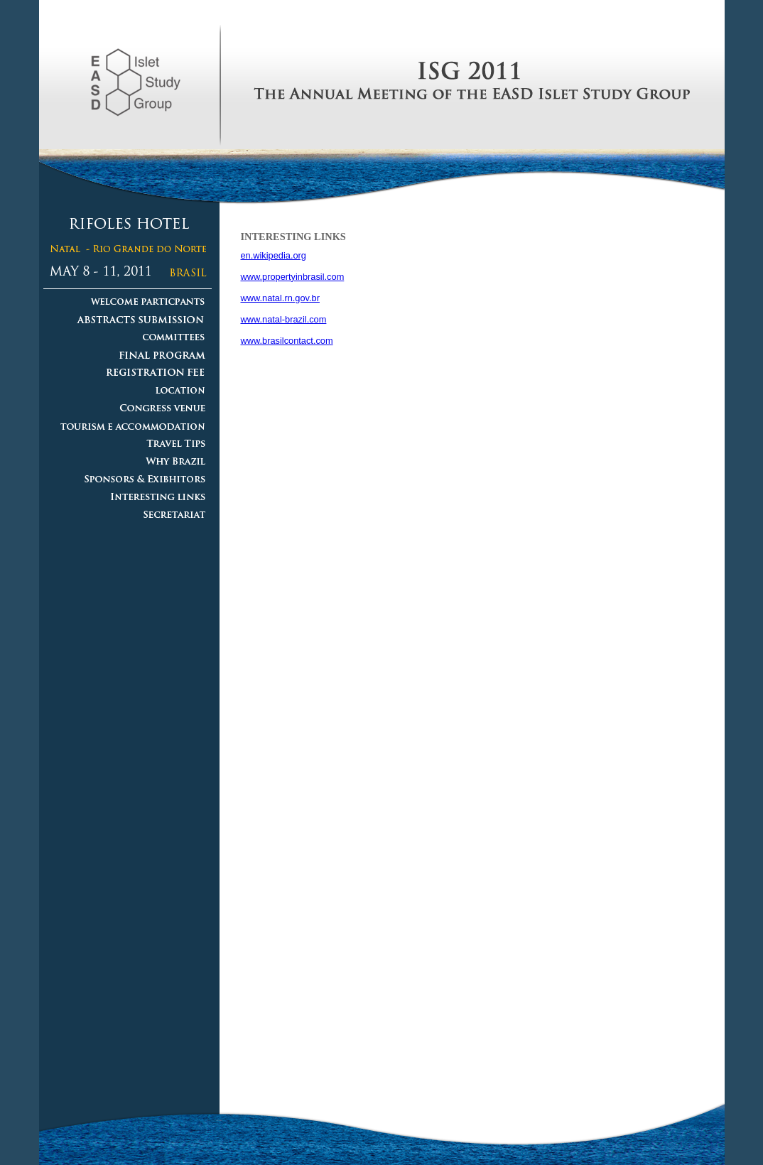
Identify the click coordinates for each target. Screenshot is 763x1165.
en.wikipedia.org (273, 255)
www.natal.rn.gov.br (280, 298)
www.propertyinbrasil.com (293, 276)
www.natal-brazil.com (284, 319)
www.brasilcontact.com (287, 340)
